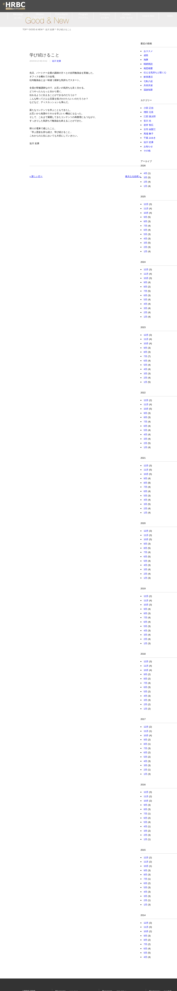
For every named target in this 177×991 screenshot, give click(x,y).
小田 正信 (148, 108)
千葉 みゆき (150, 138)
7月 (145, 225)
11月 (146, 208)
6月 (145, 230)
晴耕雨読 (148, 64)
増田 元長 (148, 112)
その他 (147, 150)
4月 (145, 173)
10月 (146, 213)
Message (18, 16)
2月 (145, 181)
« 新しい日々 (36, 176)
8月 (145, 221)
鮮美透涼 (148, 77)
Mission (40, 16)
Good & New (47, 20)
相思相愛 (148, 68)
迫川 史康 (56, 61)
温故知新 (148, 89)
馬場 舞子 (148, 133)
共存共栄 (148, 85)
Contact (126, 16)
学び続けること (45, 55)
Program (83, 16)
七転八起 (148, 81)
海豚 (146, 59)
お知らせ (148, 146)
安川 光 (147, 120)
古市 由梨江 (150, 129)
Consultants (61, 16)
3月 (145, 177)
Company (104, 16)
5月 (145, 234)
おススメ (148, 51)
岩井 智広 (148, 125)
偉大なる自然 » (133, 176)
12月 (146, 204)
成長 (146, 55)
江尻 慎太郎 (150, 116)
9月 (145, 217)
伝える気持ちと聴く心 (155, 72)
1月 (145, 186)
